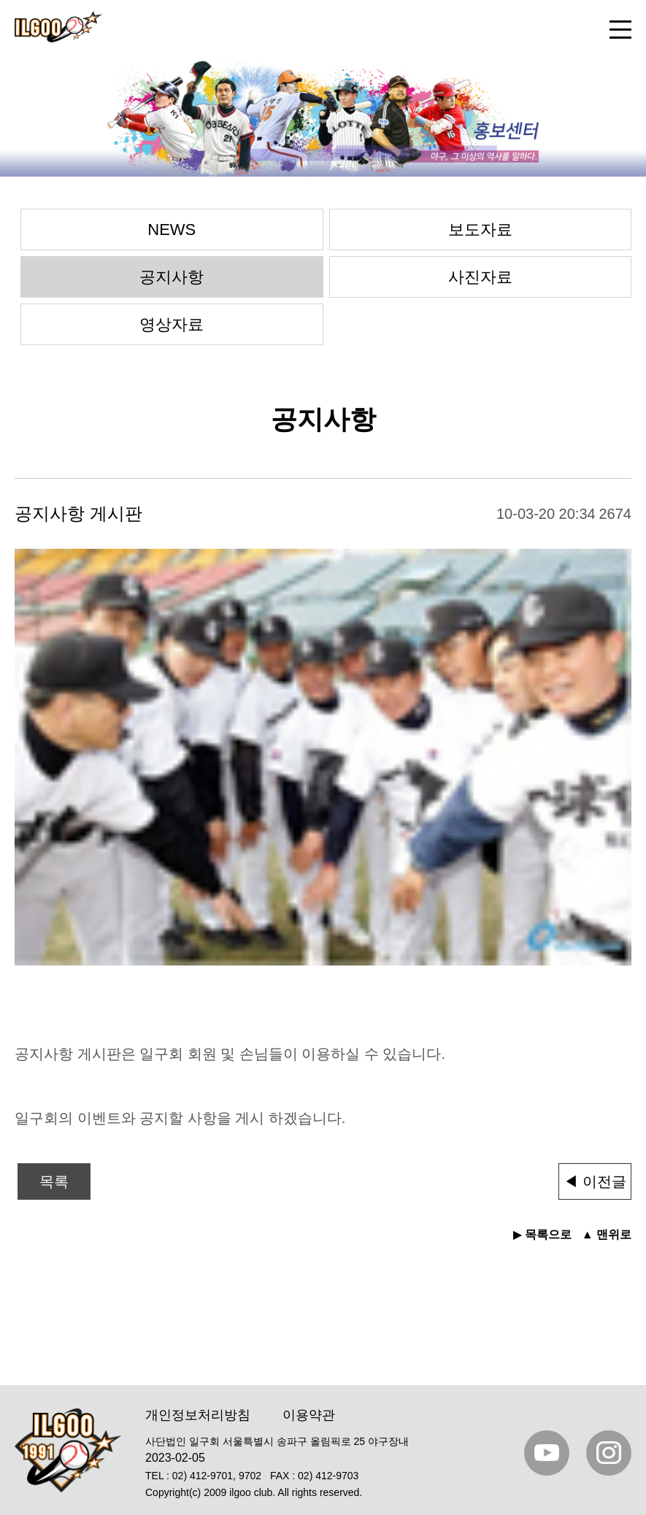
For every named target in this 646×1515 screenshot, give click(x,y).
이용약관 (308, 1415)
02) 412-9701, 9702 (216, 1475)
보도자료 (480, 229)
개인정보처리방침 (197, 1415)
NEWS (171, 229)
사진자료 (480, 277)
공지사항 (171, 277)
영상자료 (171, 324)
